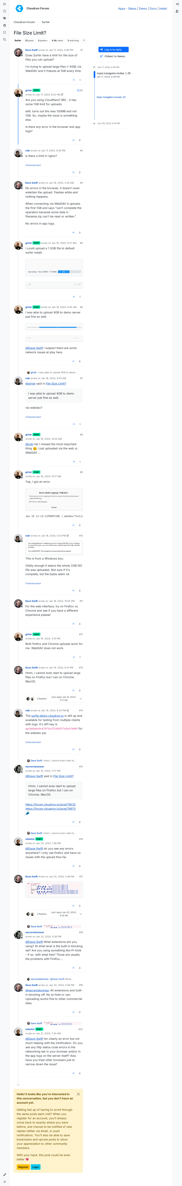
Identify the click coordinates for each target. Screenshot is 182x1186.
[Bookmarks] (4, 32)
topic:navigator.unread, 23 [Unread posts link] (111, 97)
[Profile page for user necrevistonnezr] (18, 769)
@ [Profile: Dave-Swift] (34, 348)
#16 (81, 839)
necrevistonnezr (34, 766)
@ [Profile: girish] (30, 383)
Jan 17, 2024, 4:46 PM (61, 50)
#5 (81, 243)
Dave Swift (31, 50)
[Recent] (4, 11)
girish (28, 90)
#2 (81, 90)
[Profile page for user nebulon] (18, 841)
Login (35, 1166)
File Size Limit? (56, 383)
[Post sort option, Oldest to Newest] (113, 56)
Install (163, 8)
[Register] (177, 11)
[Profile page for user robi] (18, 153)
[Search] (4, 39)
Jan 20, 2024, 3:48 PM (61, 876)
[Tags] (4, 18)
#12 (81, 634)
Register (23, 1166)
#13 (81, 667)
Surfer (18, 40)
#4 (81, 182)
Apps (121, 8)
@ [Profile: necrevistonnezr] (37, 990)
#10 (81, 535)
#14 (81, 710)
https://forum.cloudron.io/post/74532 (50, 804)
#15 (81, 766)
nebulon (30, 839)
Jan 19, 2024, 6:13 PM (61, 667)
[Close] (78, 1094)
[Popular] (4, 25)
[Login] (177, 4)
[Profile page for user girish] (18, 93)
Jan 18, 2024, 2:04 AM (61, 182)
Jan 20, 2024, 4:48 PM (61, 985)
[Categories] (4, 4)
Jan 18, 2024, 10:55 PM (62, 601)
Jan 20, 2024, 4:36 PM (48, 936)
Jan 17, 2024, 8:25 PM (48, 94)
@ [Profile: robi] (29, 444)
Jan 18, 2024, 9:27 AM (64, 243)
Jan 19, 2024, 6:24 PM (53, 710)
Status (132, 8)
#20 (81, 1029)
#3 (81, 150)
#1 (82, 50)
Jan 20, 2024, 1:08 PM (48, 843)
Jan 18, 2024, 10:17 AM (48, 476)
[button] (4, 1175)
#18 (81, 932)
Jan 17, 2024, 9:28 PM (53, 150)
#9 (81, 472)
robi (27, 150)
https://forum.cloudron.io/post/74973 (50, 808)
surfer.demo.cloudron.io (47, 715)
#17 (81, 876)
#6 (81, 307)
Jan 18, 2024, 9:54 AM (53, 378)
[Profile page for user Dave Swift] (18, 52)
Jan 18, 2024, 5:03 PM (53, 535)
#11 (81, 601)
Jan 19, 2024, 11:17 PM (48, 770)
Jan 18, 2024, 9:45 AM (64, 307)
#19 (81, 985)
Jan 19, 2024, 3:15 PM (48, 638)
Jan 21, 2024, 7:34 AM (48, 1033)
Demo (143, 8)
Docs (153, 8)
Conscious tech (33, 165)
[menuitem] (177, 4)
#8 (81, 434)
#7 (81, 378)
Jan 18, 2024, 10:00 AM (49, 438)
